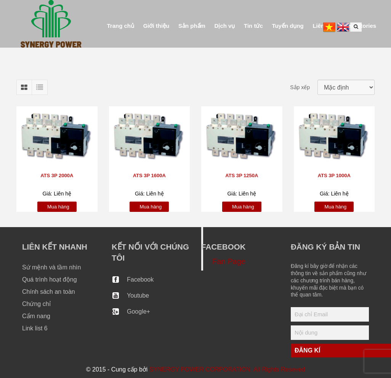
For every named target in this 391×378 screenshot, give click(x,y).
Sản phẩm (191, 25)
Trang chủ (121, 25)
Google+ (138, 311)
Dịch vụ (225, 25)
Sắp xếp (300, 87)
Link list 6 (35, 328)
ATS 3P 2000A (56, 175)
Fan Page (228, 261)
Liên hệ (322, 25)
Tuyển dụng (287, 25)
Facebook (140, 279)
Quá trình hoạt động (49, 279)
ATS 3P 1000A (334, 175)
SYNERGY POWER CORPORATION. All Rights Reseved (227, 369)
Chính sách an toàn (48, 291)
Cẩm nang (36, 316)
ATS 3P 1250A (241, 175)
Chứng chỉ (36, 304)
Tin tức (253, 25)
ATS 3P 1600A (149, 175)
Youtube (138, 295)
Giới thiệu (156, 25)
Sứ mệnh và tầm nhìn (51, 267)
